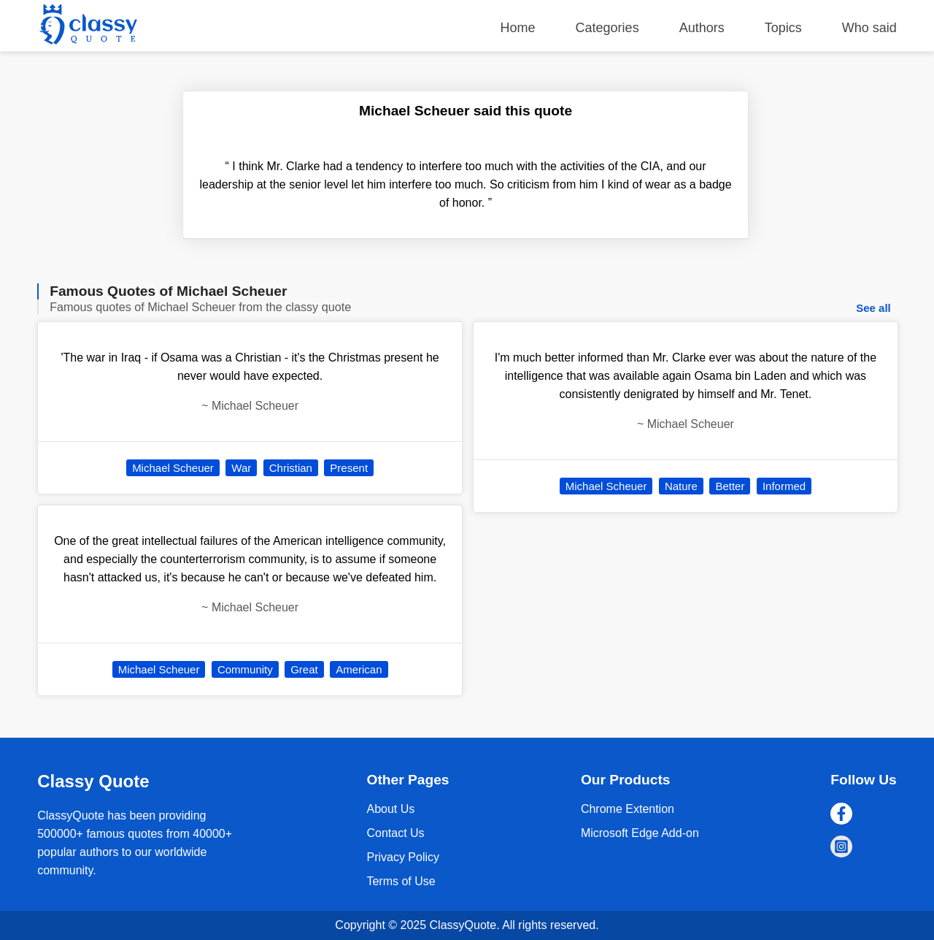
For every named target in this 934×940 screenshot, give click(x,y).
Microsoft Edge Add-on (640, 833)
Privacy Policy (402, 857)
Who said (869, 27)
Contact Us (395, 833)
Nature (681, 486)
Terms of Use (400, 881)
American (359, 669)
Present (349, 468)
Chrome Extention (627, 809)
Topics (783, 27)
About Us (390, 809)
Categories (607, 27)
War (241, 468)
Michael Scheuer (173, 468)
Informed (784, 486)
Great (304, 669)
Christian (290, 468)
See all (873, 308)
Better (729, 486)
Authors (702, 27)
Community (245, 669)
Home (518, 27)
